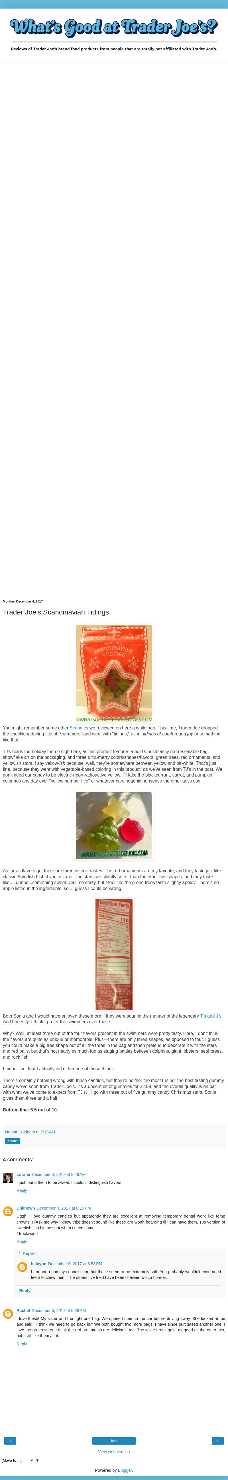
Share (12, 1141)
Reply (22, 1190)
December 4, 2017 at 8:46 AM (58, 1174)
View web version (114, 1451)
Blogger (125, 1470)
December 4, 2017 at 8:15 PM (64, 1208)
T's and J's (210, 1016)
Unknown (26, 1208)
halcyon (38, 1263)
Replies (29, 1253)
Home (114, 1441)
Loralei (23, 1174)
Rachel (23, 1310)
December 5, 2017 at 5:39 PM (59, 1310)
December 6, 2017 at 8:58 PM (75, 1263)
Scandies (79, 727)
